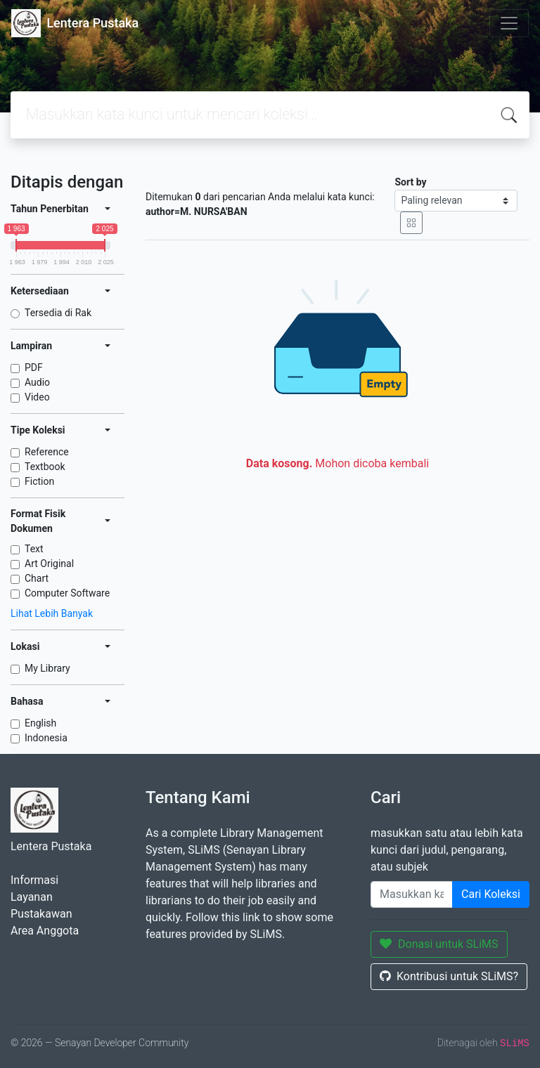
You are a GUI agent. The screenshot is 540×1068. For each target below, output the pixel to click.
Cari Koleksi (490, 894)
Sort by (410, 182)
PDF (34, 367)
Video (37, 397)
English (40, 723)
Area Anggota (45, 930)
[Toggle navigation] (509, 23)
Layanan (32, 897)
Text (34, 548)
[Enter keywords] (412, 894)
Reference (47, 451)
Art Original (49, 563)
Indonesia (46, 737)
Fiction (39, 481)
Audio (37, 382)
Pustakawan (41, 913)
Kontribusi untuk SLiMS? (449, 976)
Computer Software (67, 593)
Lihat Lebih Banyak (52, 613)
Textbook (45, 466)
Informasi (34, 880)
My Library (47, 668)
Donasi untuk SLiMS (439, 944)
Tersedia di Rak (58, 312)
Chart (37, 578)
